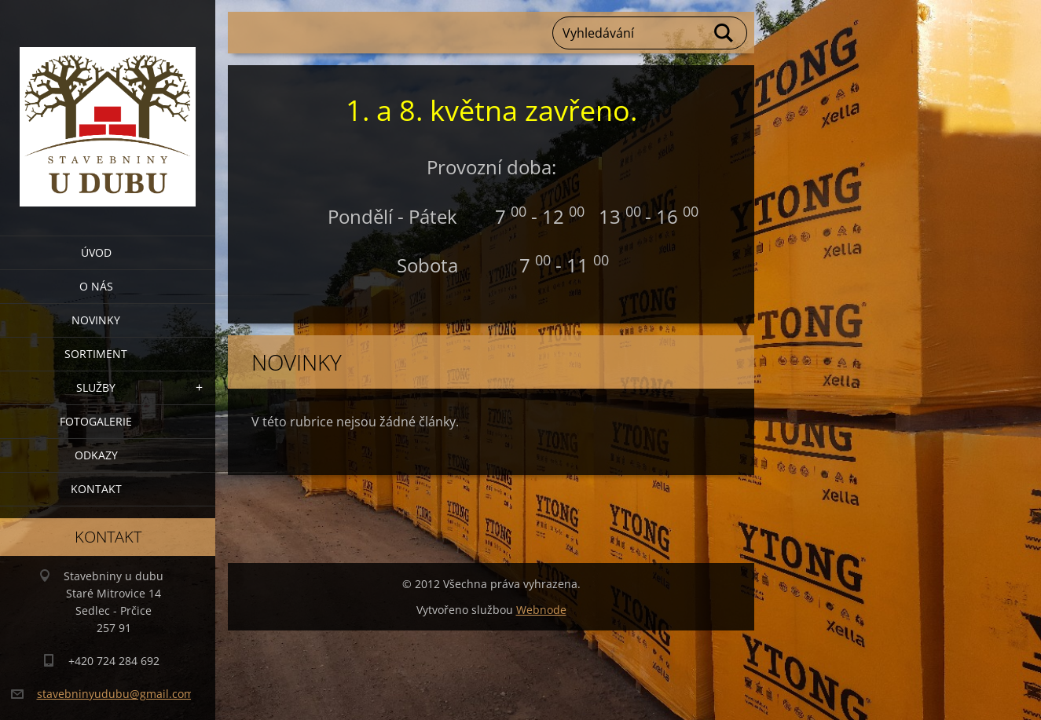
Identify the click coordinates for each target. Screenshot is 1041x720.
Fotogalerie (96, 421)
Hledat (724, 33)
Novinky (95, 319)
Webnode (541, 609)
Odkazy (96, 455)
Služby (95, 387)
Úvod (96, 252)
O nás (96, 286)
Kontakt (96, 488)
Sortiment (95, 353)
